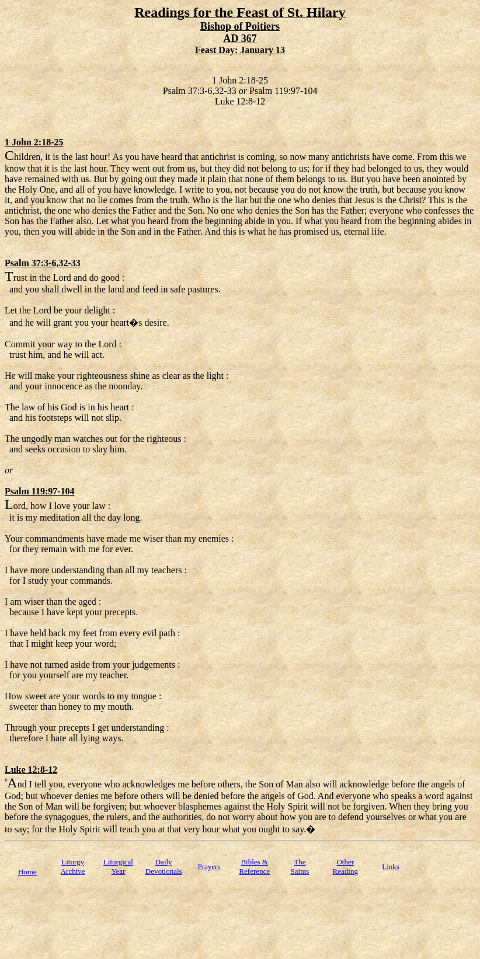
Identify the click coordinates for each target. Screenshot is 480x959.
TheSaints (300, 866)
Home (27, 871)
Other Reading (345, 866)
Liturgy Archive (73, 866)
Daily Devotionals (163, 866)
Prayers (208, 866)
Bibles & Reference (254, 866)
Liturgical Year (118, 866)
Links (390, 866)
